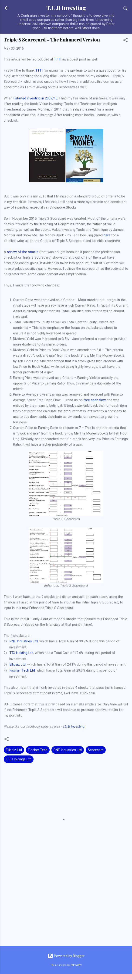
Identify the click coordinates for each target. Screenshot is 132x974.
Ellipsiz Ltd (18, 664)
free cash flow (95, 400)
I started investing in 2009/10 (35, 98)
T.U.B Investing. (74, 726)
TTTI (57, 59)
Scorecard (96, 750)
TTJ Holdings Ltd (18, 759)
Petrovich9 (76, 965)
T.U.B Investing (66, 7)
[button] (125, 40)
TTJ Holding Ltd (21, 653)
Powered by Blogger (66, 956)
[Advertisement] (66, 906)
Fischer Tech (37, 750)
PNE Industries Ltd (24, 641)
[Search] (125, 9)
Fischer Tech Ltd (22, 670)
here (107, 235)
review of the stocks (22, 252)
